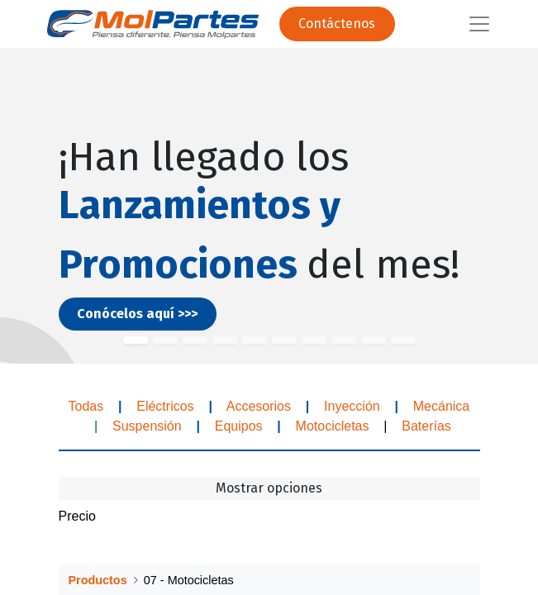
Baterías (426, 426)
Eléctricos (163, 406)
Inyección (352, 406)
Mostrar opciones (269, 488)
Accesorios (258, 406)
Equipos (239, 426)
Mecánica (443, 406)
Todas (85, 406)
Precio (77, 516)
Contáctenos (336, 23)
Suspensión (147, 426)
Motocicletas (332, 426)
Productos (98, 580)
